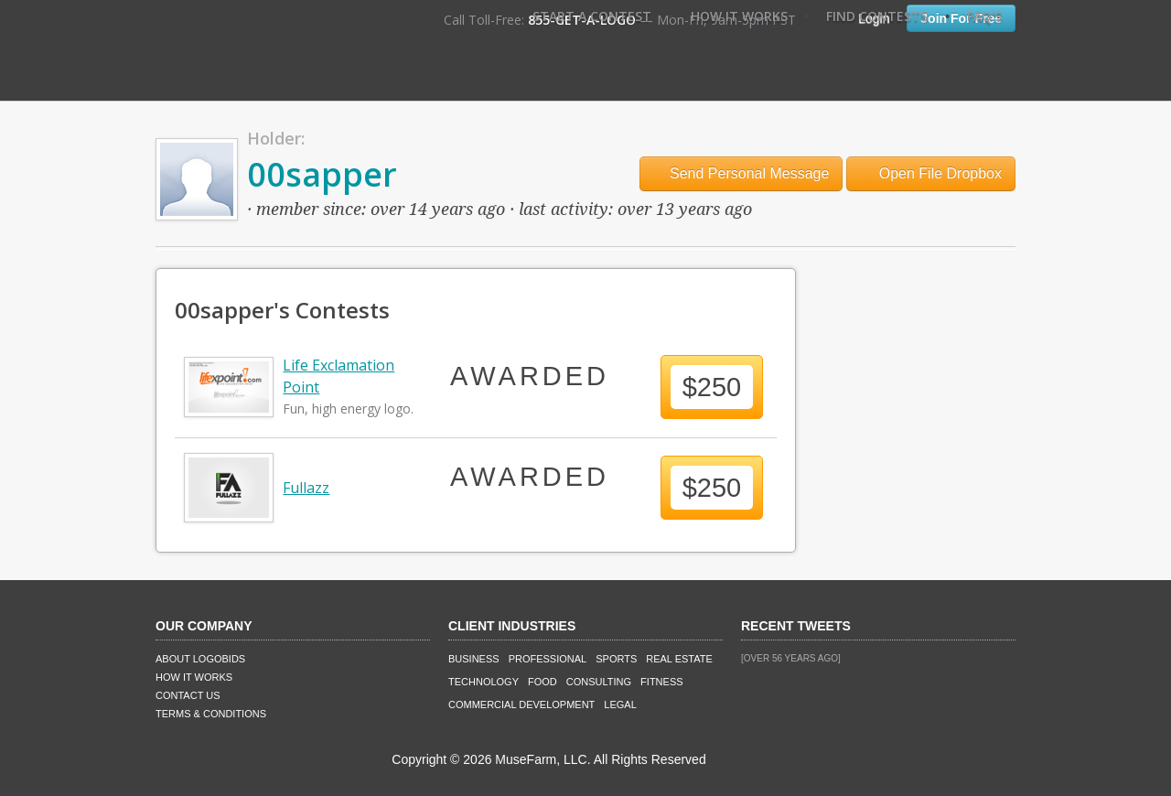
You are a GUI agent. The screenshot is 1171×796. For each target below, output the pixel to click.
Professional (548, 658)
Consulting (598, 681)
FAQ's (984, 16)
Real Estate (679, 658)
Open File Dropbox (931, 173)
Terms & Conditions (211, 713)
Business (474, 658)
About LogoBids (200, 658)
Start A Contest (591, 16)
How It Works (739, 16)
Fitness (661, 681)
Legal (620, 704)
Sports (616, 658)
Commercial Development (521, 704)
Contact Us (188, 695)
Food (542, 681)
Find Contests (877, 16)
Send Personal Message (741, 173)
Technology (483, 681)
